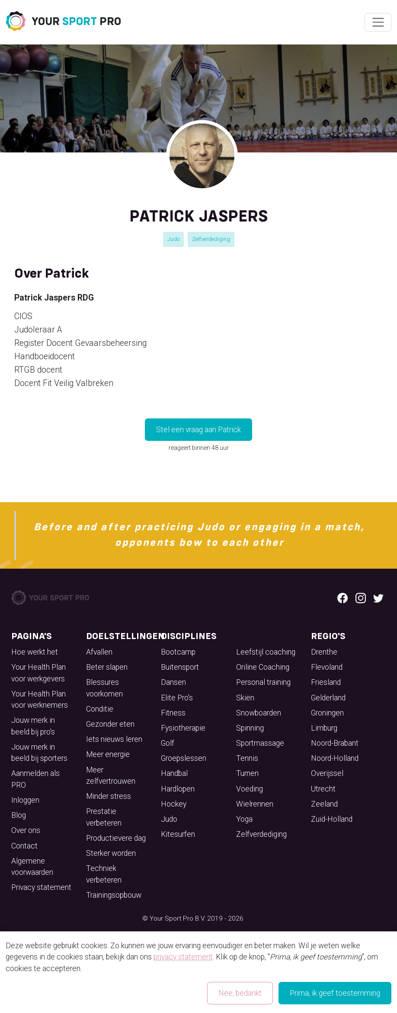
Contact (24, 846)
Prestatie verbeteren (104, 817)
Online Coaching (262, 667)
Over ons (25, 830)
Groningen (327, 713)
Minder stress (108, 796)
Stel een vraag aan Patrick (198, 429)
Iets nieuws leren (114, 739)
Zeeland (324, 804)
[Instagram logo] (360, 597)
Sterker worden (111, 853)
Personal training (263, 682)
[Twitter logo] (378, 597)
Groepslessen (183, 758)
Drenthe (324, 652)
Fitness (173, 713)
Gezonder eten (110, 724)
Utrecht (323, 789)
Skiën (245, 697)
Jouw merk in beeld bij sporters (39, 753)
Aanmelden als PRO (35, 779)
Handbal (174, 773)
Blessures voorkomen (104, 688)
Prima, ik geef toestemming (335, 993)
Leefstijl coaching (265, 652)
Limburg (324, 728)
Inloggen (25, 800)
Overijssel (327, 773)
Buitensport (180, 667)
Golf (167, 743)
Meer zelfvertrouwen (110, 775)
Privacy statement (41, 887)
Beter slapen (107, 667)
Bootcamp (178, 652)
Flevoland (327, 667)
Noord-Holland (335, 758)
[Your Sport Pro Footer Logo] (51, 597)
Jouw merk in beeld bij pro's (33, 726)
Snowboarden (258, 713)
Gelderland (328, 697)
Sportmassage (260, 743)
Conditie (99, 709)
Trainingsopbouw (113, 895)
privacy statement (183, 957)
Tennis (247, 758)
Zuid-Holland (331, 819)
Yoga (244, 819)
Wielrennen (254, 804)
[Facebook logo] (342, 597)
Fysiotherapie (183, 728)
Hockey (173, 804)
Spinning (250, 728)
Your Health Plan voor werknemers (39, 699)
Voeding (249, 789)
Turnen (247, 773)
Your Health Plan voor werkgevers (38, 673)
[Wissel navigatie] (378, 22)
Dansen (173, 682)
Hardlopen (178, 789)
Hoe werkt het (34, 652)
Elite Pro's (177, 697)
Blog (18, 815)
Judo (173, 239)
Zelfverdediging (211, 239)
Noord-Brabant (335, 743)
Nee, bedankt (240, 993)
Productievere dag (116, 838)
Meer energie (108, 754)
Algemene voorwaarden (32, 867)
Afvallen (99, 652)
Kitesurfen (178, 834)
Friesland (326, 682)
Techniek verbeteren (104, 874)
